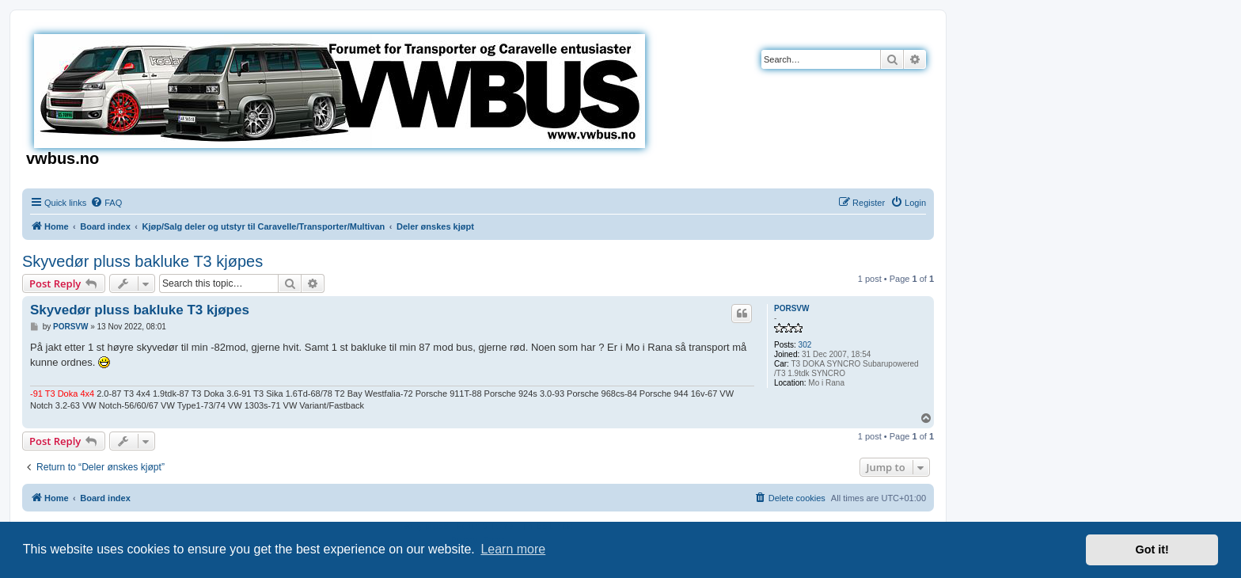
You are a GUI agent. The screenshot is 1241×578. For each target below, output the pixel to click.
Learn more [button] (512, 549)
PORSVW (791, 308)
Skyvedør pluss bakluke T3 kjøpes (142, 261)
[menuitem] (106, 202)
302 (805, 344)
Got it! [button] (1152, 549)
